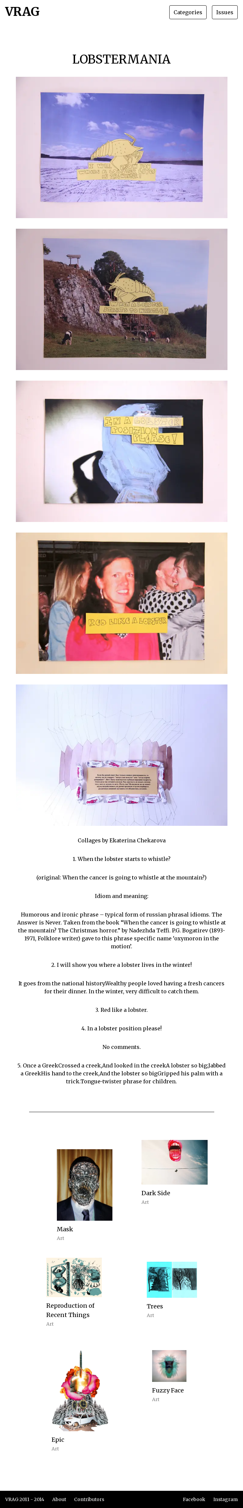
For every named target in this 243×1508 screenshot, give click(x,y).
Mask (65, 1229)
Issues (224, 12)
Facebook (194, 1499)
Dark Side (156, 1193)
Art (60, 1238)
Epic (58, 1439)
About (59, 1499)
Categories (188, 12)
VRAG (22, 12)
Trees (155, 1306)
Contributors (89, 1499)
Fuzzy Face (168, 1390)
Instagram (225, 1499)
